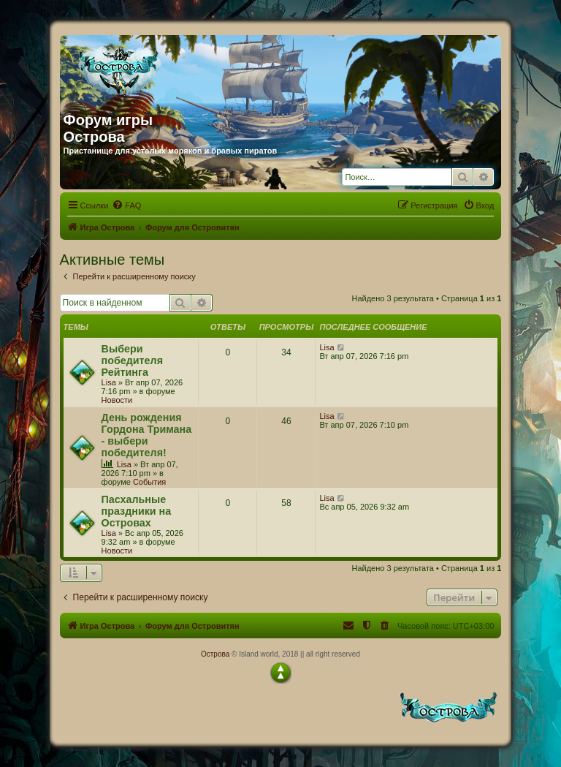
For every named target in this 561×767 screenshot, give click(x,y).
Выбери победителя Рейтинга (132, 360)
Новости (117, 400)
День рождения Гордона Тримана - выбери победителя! (147, 435)
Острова (215, 654)
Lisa (109, 382)
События (149, 481)
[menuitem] (126, 205)
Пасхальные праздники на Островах (137, 511)
